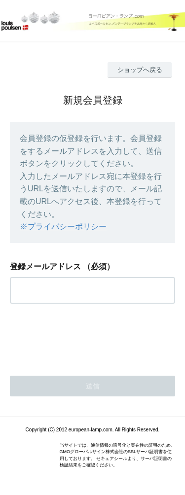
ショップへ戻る (139, 69)
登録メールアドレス (45, 266)
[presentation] (85, 337)
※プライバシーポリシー (63, 226)
